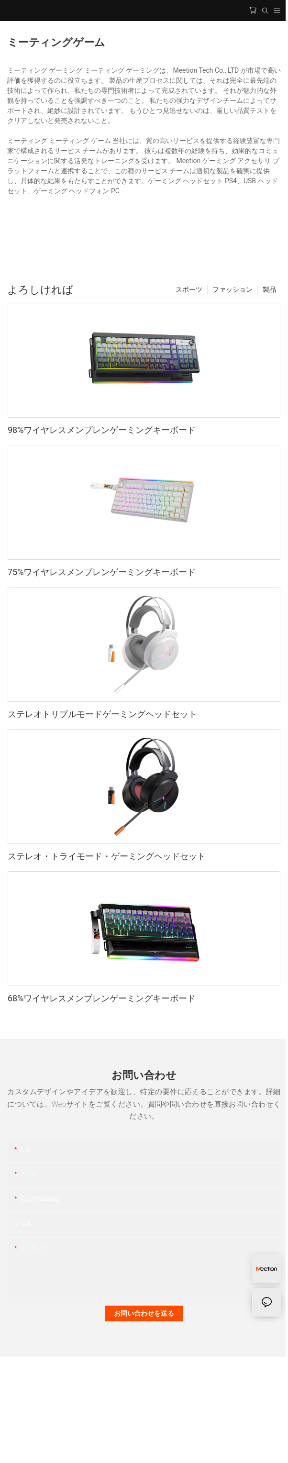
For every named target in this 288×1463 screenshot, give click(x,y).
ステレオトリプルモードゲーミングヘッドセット (102, 714)
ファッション (232, 289)
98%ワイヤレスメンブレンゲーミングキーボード (102, 430)
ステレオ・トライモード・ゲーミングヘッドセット (107, 856)
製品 (269, 289)
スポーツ (189, 289)
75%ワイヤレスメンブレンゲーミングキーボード (102, 572)
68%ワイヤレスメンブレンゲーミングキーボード (102, 998)
